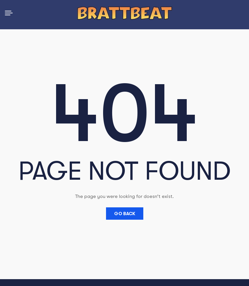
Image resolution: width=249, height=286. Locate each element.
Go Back (124, 213)
